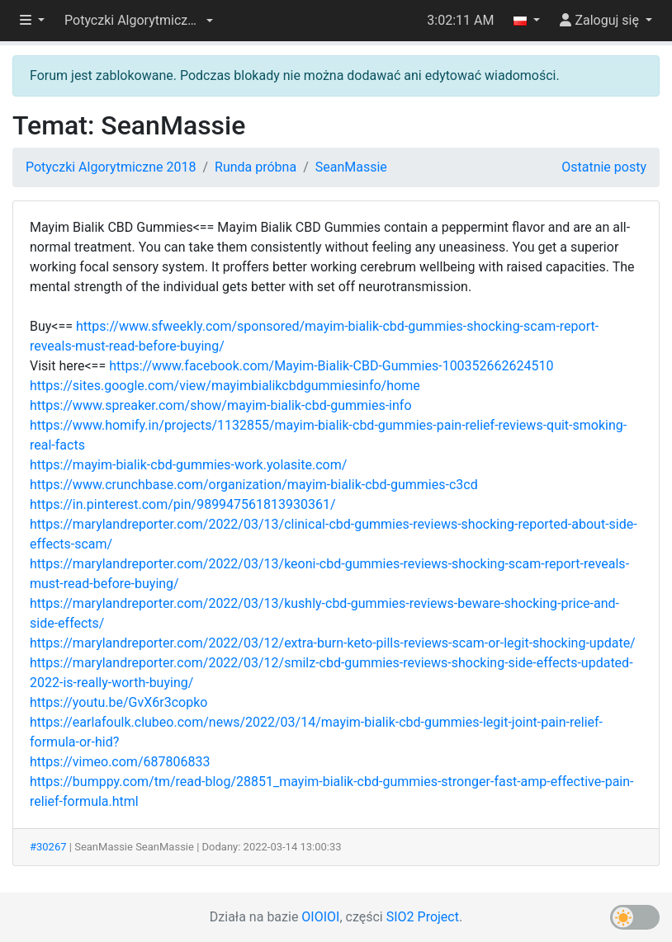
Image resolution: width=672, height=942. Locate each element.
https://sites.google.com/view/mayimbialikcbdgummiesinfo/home (225, 385)
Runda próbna (255, 167)
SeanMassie (351, 167)
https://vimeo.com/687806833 (120, 762)
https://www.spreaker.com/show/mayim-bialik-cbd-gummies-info (221, 405)
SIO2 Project (422, 917)
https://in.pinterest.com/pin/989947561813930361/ (183, 504)
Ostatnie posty (603, 167)
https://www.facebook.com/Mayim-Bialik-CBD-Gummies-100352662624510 (331, 366)
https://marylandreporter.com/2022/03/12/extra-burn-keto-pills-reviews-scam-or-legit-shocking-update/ (333, 643)
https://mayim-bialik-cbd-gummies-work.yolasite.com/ (188, 465)
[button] (138, 20)
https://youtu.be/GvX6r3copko (118, 702)
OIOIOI (320, 917)
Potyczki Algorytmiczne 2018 (111, 167)
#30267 (48, 847)
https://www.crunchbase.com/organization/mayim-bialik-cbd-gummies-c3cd (254, 484)
